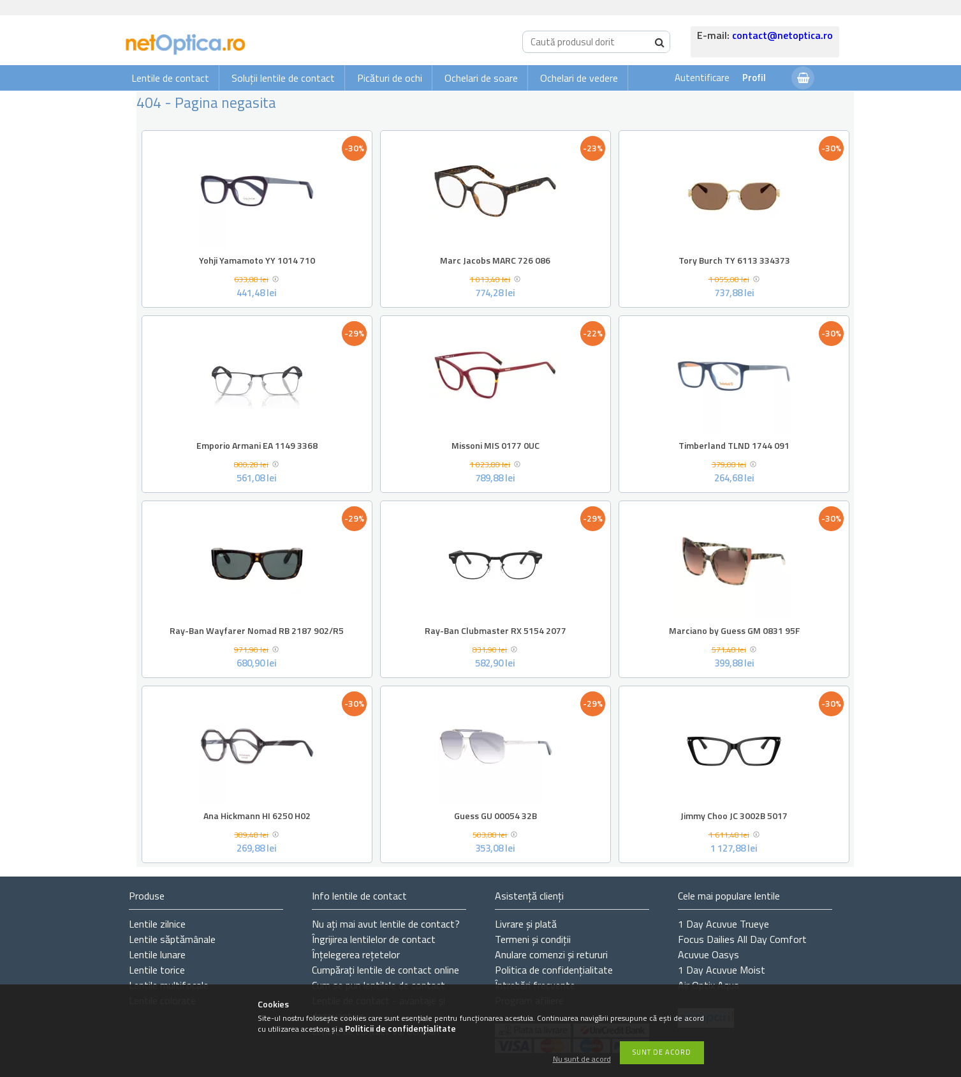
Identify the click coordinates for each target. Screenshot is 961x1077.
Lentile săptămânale (172, 939)
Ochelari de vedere (579, 78)
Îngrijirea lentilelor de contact (374, 939)
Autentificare (702, 77)
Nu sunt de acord (582, 1059)
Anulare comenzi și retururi (551, 954)
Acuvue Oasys (708, 954)
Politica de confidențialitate (554, 969)
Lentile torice (157, 969)
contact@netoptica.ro (782, 35)
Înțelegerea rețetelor (356, 954)
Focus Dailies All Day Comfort (742, 939)
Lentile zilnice (157, 923)
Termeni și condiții (533, 939)
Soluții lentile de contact (283, 78)
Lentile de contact (170, 78)
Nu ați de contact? (386, 923)
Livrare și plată (526, 923)
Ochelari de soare (481, 78)
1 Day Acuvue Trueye (723, 923)
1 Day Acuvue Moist (721, 969)
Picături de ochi (389, 78)
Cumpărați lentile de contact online (385, 969)
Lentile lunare (157, 954)
